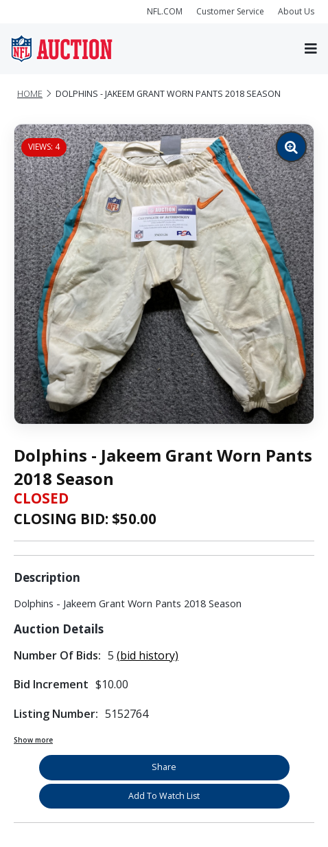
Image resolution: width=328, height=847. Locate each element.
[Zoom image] (291, 146)
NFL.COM (165, 11)
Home (30, 94)
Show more (33, 740)
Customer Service (230, 11)
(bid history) (147, 655)
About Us (296, 11)
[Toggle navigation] (311, 49)
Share (164, 767)
